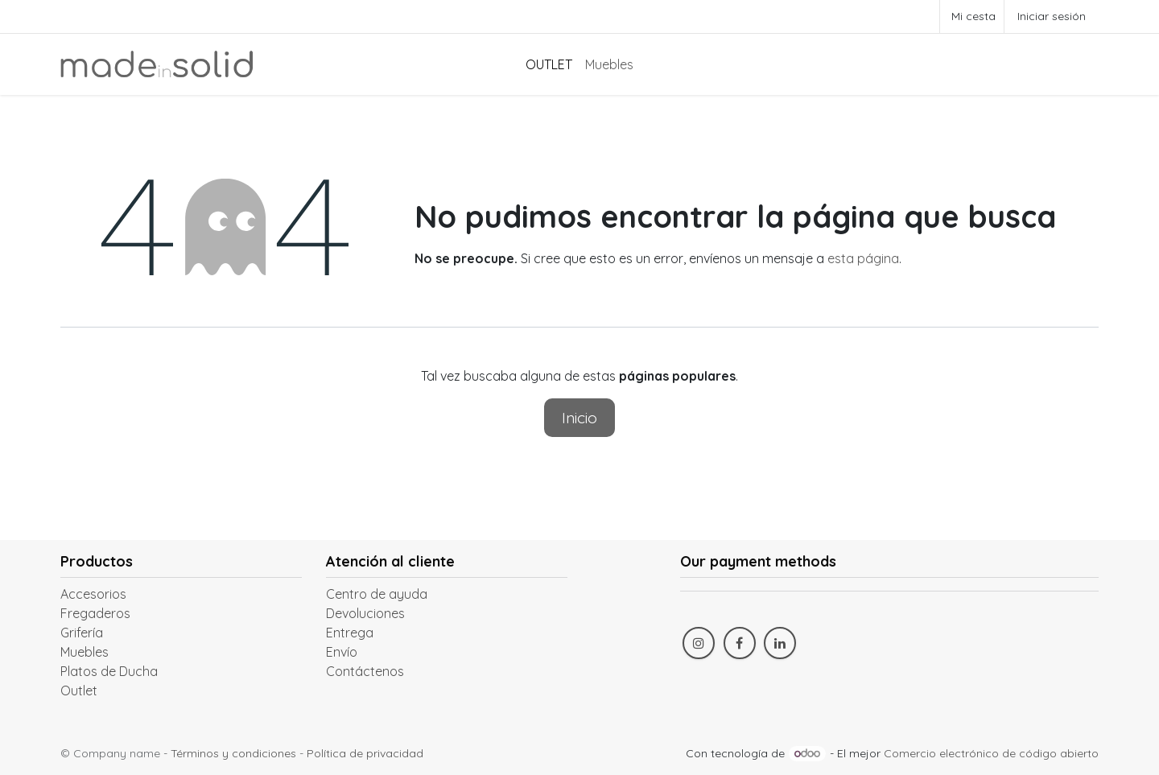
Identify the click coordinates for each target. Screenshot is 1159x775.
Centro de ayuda (376, 594)
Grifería (81, 633)
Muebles (84, 652)
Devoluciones (365, 613)
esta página (863, 258)
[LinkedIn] (780, 643)
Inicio (579, 417)
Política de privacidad (365, 753)
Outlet (78, 690)
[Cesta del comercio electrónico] (972, 16)
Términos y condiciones (233, 753)
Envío (341, 652)
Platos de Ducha (109, 671)
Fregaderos (95, 613)
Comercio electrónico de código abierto (991, 753)
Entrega (349, 633)
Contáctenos (365, 671)
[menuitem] (549, 64)
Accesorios (93, 594)
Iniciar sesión (1051, 16)
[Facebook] (740, 643)
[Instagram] (699, 643)
